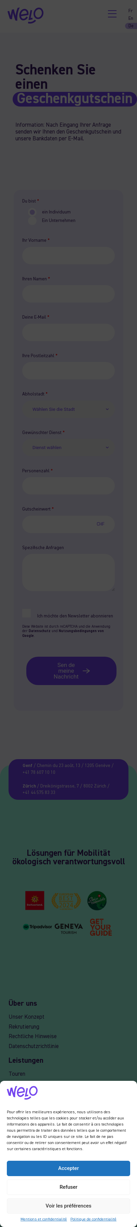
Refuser (68, 1187)
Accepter (68, 1168)
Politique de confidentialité (93, 1219)
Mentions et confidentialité (43, 1219)
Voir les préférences (69, 1206)
